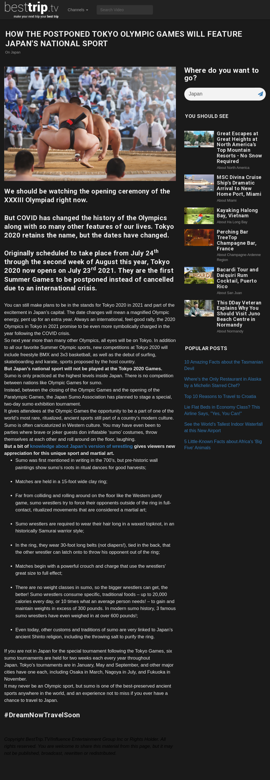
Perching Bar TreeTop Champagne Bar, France (237, 240)
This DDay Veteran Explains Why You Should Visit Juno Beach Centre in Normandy (239, 314)
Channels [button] (78, 10)
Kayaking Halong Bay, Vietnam (237, 213)
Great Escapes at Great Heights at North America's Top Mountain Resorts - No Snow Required (239, 147)
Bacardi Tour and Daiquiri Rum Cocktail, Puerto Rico (238, 278)
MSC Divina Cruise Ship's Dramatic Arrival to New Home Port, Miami (239, 185)
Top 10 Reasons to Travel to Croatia (220, 396)
